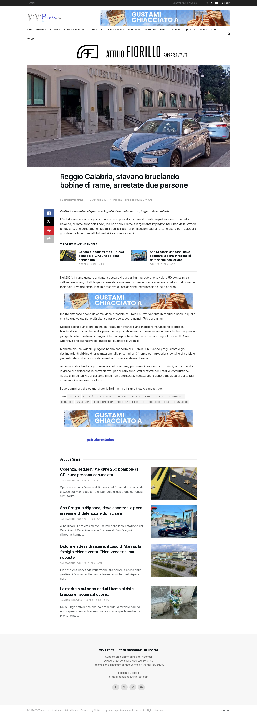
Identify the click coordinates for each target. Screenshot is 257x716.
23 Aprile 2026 (88, 264)
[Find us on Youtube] (141, 687)
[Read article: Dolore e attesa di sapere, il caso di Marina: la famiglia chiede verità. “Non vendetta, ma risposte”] (174, 560)
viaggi (30, 38)
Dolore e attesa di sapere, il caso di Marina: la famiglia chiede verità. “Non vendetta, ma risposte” (100, 552)
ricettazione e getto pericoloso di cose (143, 402)
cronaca (117, 199)
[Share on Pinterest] (49, 230)
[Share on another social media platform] (49, 239)
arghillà (74, 396)
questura (83, 402)
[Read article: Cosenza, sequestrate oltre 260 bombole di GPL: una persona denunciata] (68, 255)
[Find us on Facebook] (115, 687)
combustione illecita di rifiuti (163, 396)
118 (172, 264)
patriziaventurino (73, 199)
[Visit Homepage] (45, 17)
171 (99, 563)
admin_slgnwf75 (72, 600)
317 (106, 600)
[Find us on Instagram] (132, 687)
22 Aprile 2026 (159, 264)
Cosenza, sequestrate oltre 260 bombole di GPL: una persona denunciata (101, 256)
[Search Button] (229, 33)
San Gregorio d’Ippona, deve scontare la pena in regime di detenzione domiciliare (170, 256)
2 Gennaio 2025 (99, 199)
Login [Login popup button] (226, 3)
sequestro (181, 402)
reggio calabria (103, 402)
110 (101, 264)
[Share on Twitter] (49, 221)
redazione (69, 480)
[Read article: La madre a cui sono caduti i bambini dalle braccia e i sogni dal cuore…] (174, 602)
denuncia (67, 402)
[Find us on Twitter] (124, 687)
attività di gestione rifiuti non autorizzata (111, 396)
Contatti (31, 3)
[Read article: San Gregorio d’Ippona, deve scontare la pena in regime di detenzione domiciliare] (139, 255)
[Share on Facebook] (49, 213)
